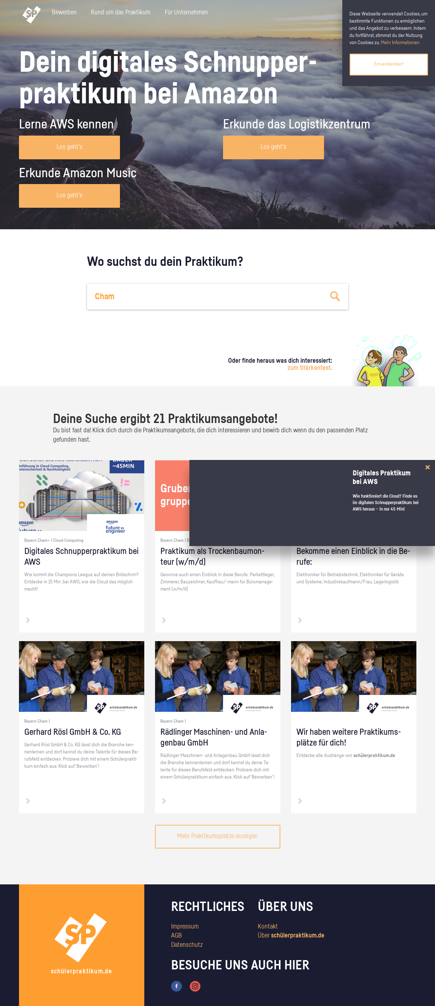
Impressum (185, 926)
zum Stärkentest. (309, 368)
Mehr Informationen (400, 42)
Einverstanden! (388, 64)
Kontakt (268, 926)
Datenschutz (187, 945)
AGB (176, 935)
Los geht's (69, 147)
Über (291, 935)
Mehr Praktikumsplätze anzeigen (217, 836)
